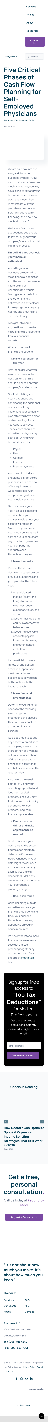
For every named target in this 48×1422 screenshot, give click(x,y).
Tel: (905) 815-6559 (15, 1341)
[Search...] (34, 56)
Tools (31, 120)
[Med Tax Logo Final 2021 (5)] (13, 23)
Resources (8, 120)
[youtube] (26, 1378)
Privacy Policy (29, 1367)
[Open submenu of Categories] (16, 56)
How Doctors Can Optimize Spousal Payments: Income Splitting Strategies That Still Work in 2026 (24, 1136)
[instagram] (21, 1378)
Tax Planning (21, 120)
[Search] (28, 56)
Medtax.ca (27, 957)
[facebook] (16, 1378)
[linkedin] (31, 1378)
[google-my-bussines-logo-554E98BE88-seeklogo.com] (6, 1396)
